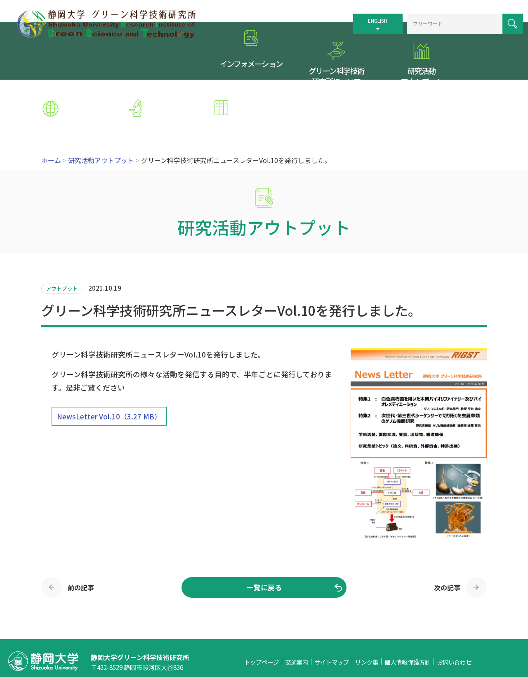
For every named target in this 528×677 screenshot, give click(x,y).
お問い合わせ (454, 611)
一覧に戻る (264, 537)
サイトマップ (331, 611)
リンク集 (366, 611)
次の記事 (447, 537)
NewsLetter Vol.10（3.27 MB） (109, 366)
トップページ (261, 611)
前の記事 (81, 537)
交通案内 (296, 611)
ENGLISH (364, 17)
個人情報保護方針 (407, 611)
